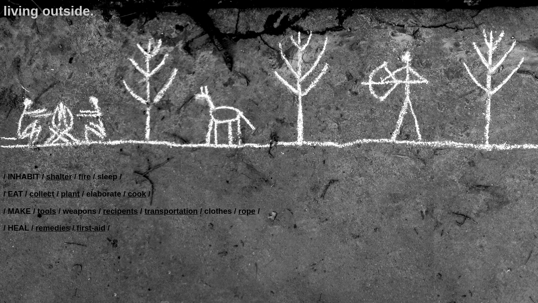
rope (247, 211)
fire (85, 176)
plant (70, 193)
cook (137, 193)
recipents (120, 211)
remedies (53, 227)
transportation (171, 211)
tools (46, 211)
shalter (59, 176)
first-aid (90, 227)
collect (41, 193)
